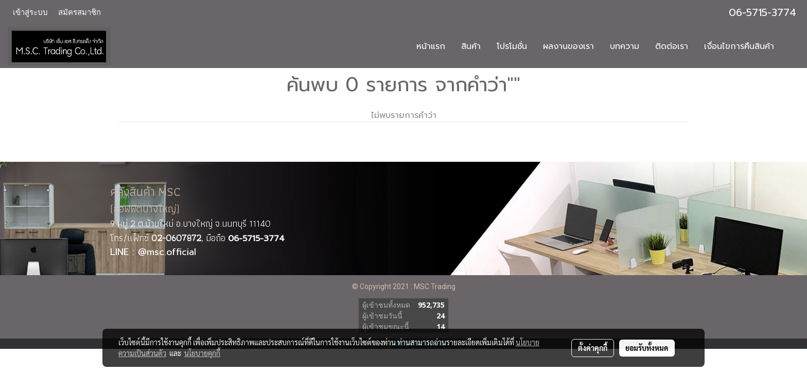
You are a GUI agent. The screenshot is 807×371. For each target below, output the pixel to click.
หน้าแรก (430, 46)
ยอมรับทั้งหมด (647, 347)
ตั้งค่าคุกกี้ (592, 347)
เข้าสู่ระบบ (30, 12)
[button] (791, 46)
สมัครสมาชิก (79, 12)
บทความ (624, 46)
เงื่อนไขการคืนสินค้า (739, 46)
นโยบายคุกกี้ (202, 353)
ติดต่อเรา (671, 46)
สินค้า (471, 46)
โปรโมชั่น (512, 46)
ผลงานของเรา (568, 46)
